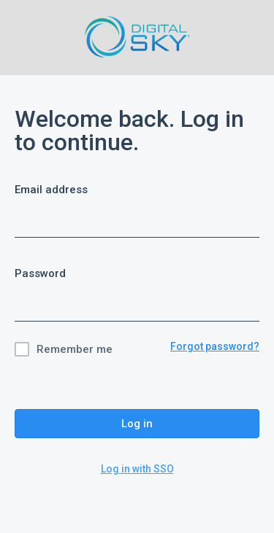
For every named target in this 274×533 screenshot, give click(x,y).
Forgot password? (214, 346)
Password (40, 273)
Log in (137, 423)
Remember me (75, 349)
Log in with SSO (137, 469)
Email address (51, 189)
